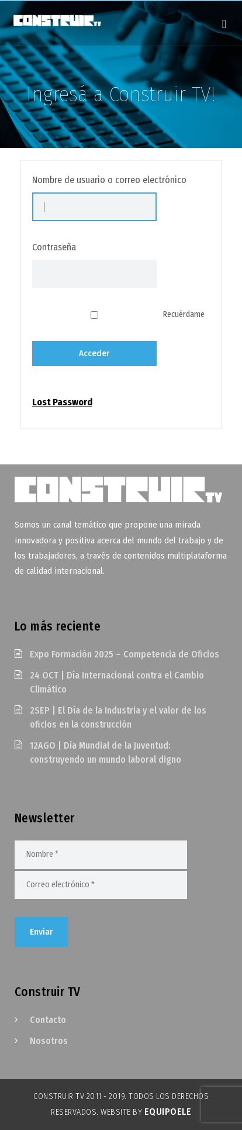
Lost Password (62, 402)
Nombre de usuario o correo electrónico (109, 179)
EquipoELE (168, 1111)
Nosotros (49, 1040)
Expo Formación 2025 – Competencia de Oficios (124, 654)
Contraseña (54, 247)
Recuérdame (184, 314)
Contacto (48, 1019)
